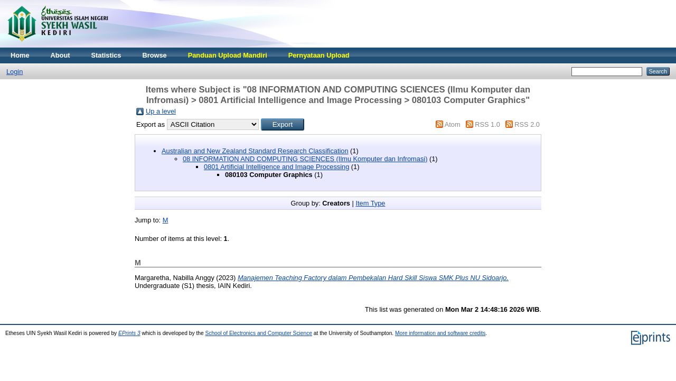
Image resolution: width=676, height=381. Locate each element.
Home (20, 55)
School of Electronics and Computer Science (258, 333)
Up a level (161, 111)
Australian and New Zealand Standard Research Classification (255, 151)
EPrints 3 (129, 333)
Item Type (370, 203)
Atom (453, 124)
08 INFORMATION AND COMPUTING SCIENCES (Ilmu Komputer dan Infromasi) (305, 159)
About (60, 55)
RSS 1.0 (487, 124)
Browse (154, 55)
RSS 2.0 (527, 124)
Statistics (106, 55)
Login (14, 72)
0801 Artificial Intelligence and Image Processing (276, 167)
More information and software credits (440, 333)
